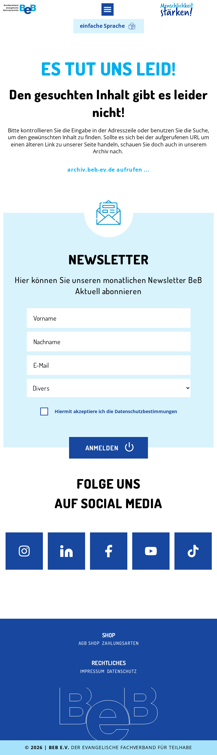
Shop (108, 635)
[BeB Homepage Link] (176, 10)
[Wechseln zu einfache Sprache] (108, 26)
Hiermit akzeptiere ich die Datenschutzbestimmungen (116, 411)
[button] (107, 9)
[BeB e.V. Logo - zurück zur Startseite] (19, 9)
